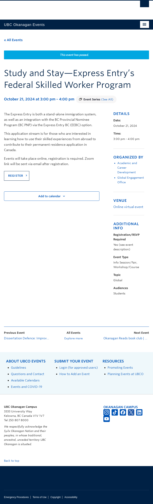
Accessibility (70, 497)
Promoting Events (120, 367)
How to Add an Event (74, 374)
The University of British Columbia (65, 8)
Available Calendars (25, 380)
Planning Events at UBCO (125, 374)
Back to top (13, 460)
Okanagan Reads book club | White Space (126, 338)
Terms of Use (40, 497)
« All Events (13, 40)
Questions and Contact (27, 374)
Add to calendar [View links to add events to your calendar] (49, 196)
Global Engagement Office (130, 180)
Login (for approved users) (78, 367)
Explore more (73, 338)
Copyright (55, 497)
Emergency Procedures (16, 497)
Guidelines (18, 367)
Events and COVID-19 (26, 386)
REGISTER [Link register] (15, 175)
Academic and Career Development (127, 167)
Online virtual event (128, 207)
